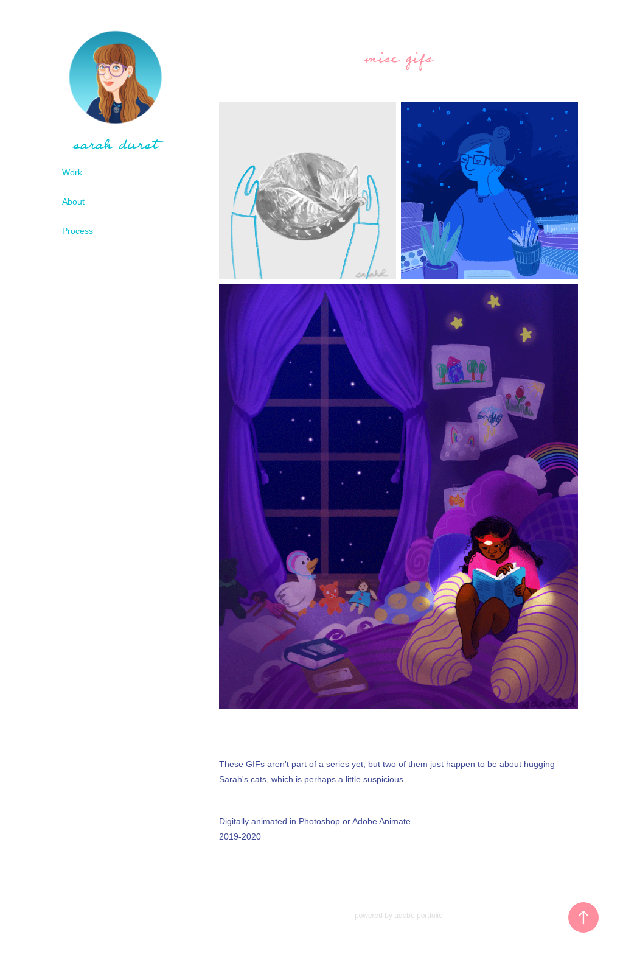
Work (72, 172)
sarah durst (115, 144)
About (73, 201)
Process (77, 231)
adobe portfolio (418, 915)
